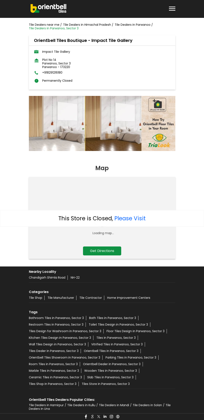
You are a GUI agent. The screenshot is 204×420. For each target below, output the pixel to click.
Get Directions (102, 250)
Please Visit (130, 218)
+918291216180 (52, 72)
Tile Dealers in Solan (147, 405)
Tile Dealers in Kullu (81, 405)
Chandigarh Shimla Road (47, 277)
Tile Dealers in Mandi (114, 405)
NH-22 (75, 277)
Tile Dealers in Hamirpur (46, 405)
